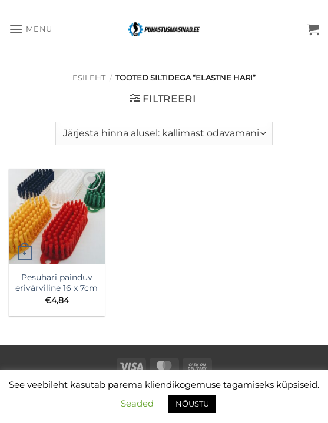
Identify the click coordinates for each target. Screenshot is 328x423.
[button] (30, 29)
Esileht (88, 77)
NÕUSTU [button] (192, 403)
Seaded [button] (137, 403)
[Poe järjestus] (164, 133)
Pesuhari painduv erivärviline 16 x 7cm (56, 283)
